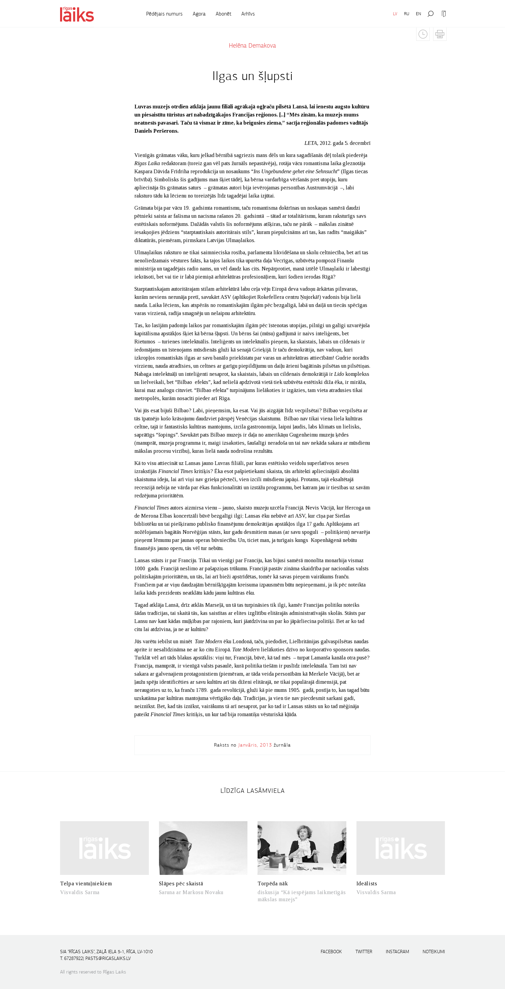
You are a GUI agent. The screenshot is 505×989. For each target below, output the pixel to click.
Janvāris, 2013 (255, 745)
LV (395, 13)
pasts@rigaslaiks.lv (108, 958)
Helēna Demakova (252, 45)
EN (418, 13)
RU (406, 13)
